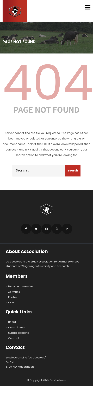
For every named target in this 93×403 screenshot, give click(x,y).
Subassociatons (18, 333)
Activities (14, 292)
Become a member (20, 286)
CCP (11, 302)
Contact (13, 338)
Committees (16, 327)
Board (12, 322)
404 (48, 82)
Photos (12, 297)
